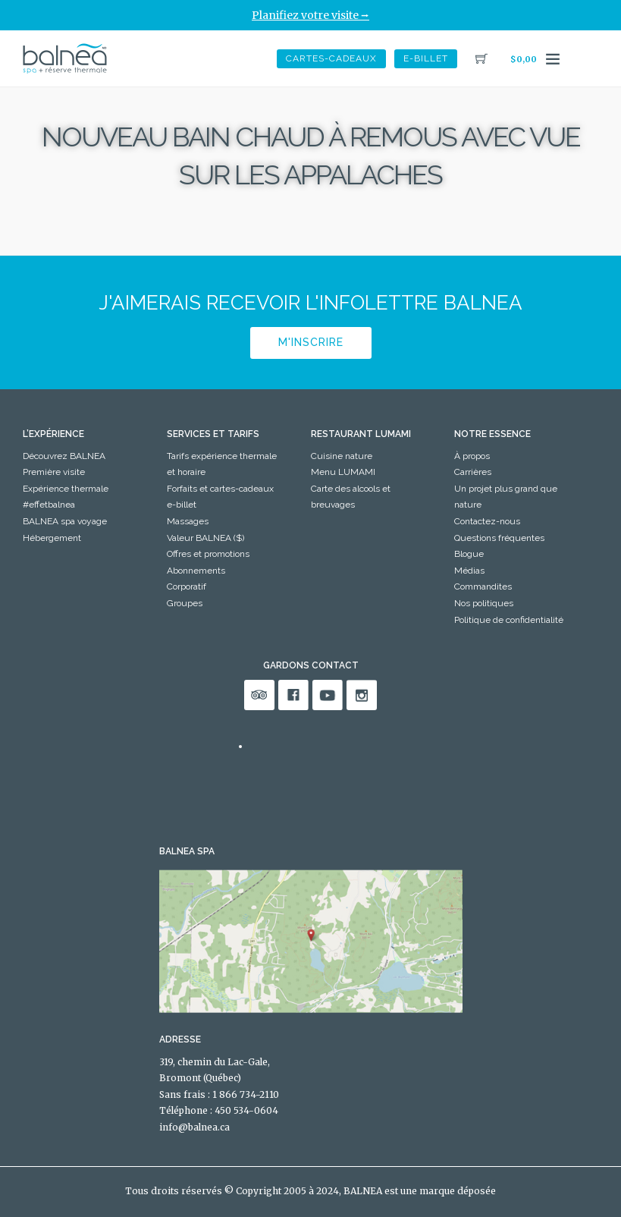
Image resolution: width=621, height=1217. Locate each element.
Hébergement (52, 538)
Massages (188, 521)
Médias (469, 570)
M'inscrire (310, 342)
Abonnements (196, 570)
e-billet (425, 58)
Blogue (469, 554)
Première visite (54, 472)
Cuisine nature (341, 456)
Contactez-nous (487, 521)
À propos (472, 456)
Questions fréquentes (499, 538)
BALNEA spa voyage (65, 521)
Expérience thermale (65, 488)
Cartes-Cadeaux (331, 58)
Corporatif (186, 586)
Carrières (472, 472)
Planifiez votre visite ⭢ (310, 15)
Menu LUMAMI (343, 472)
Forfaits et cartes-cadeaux (220, 488)
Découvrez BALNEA (64, 456)
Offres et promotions (208, 554)
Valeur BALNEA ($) (205, 538)
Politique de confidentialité (508, 620)
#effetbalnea (49, 504)
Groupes (184, 603)
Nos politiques (483, 603)
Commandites (483, 586)
